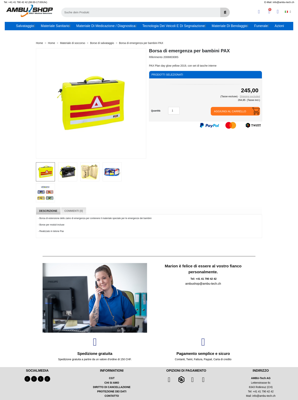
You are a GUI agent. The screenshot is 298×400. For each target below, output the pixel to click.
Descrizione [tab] (48, 210)
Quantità (155, 110)
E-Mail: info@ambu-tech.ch (279, 2)
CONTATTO (112, 395)
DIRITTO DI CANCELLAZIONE (111, 387)
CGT (112, 378)
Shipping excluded (250, 96)
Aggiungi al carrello (230, 111)
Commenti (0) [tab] (73, 210)
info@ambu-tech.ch (264, 395)
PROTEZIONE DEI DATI (111, 391)
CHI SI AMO (111, 382)
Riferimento (156, 57)
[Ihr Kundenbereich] (259, 12)
